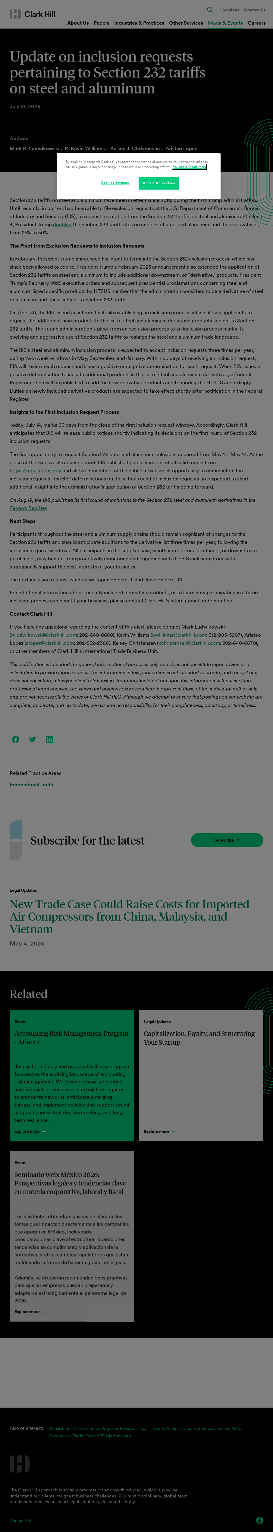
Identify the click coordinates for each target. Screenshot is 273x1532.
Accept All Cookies (159, 183)
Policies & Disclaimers (189, 167)
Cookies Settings (115, 183)
